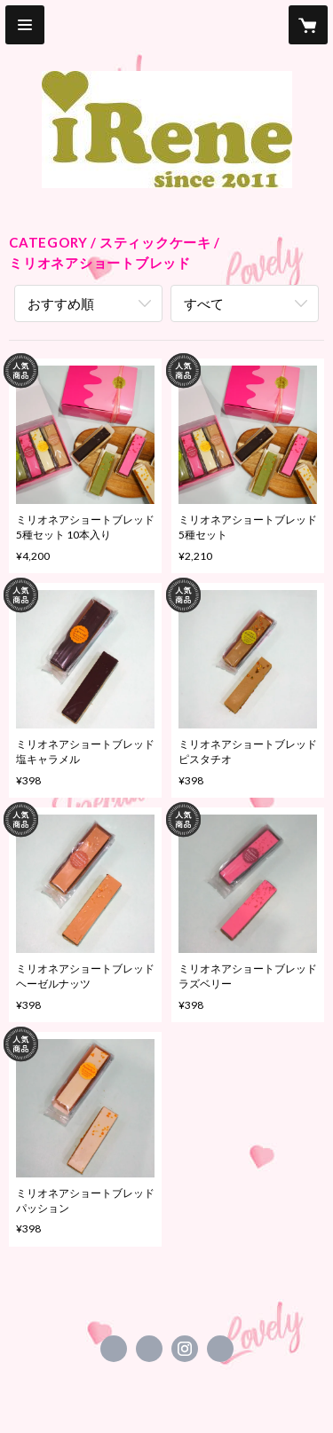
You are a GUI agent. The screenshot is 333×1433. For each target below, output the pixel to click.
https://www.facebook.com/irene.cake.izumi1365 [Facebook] (113, 1348)
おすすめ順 (61, 303)
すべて (204, 303)
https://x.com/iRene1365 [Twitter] (149, 1348)
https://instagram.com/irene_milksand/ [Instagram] (184, 1348)
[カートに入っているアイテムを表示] (308, 24)
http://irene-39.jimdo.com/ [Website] (220, 1348)
